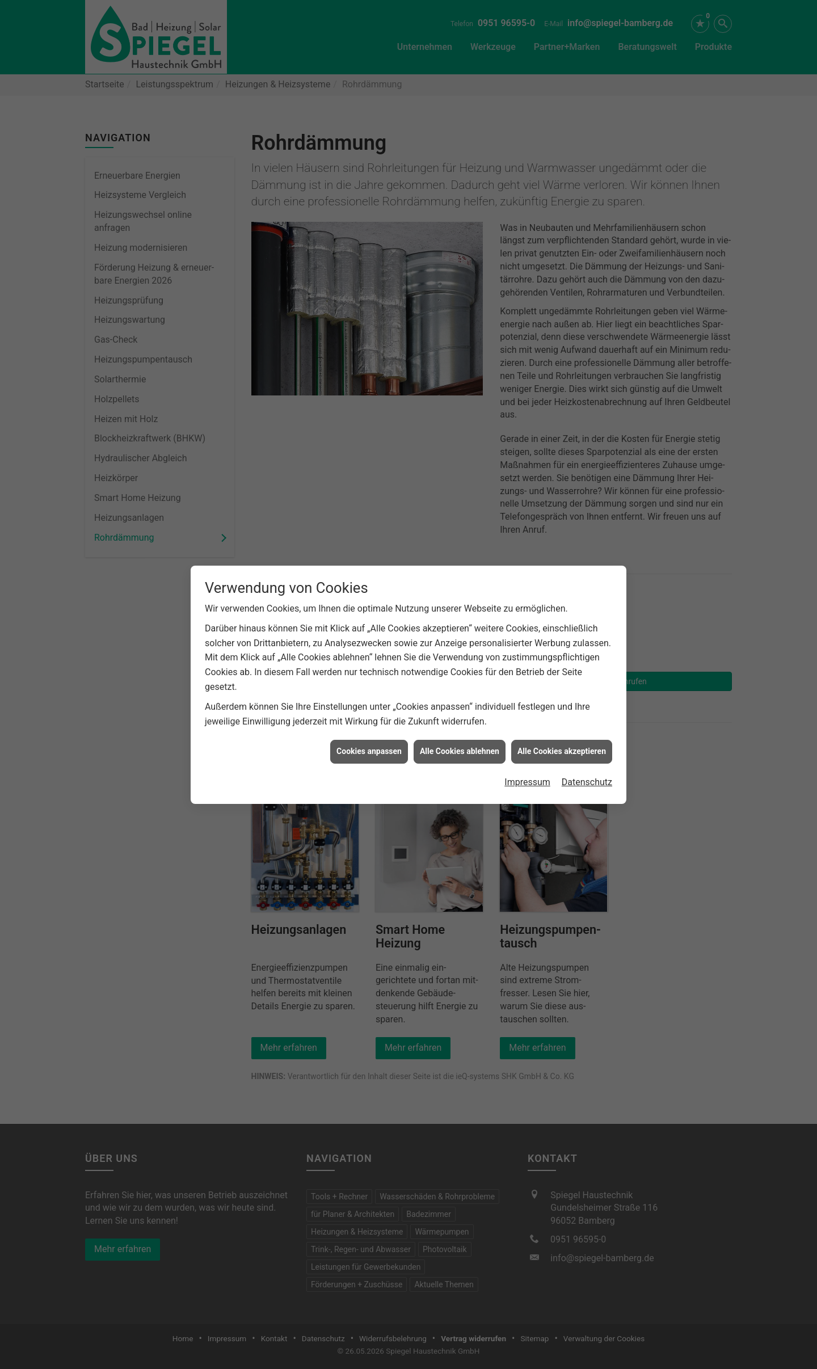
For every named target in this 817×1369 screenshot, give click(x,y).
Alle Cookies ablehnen (459, 751)
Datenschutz (587, 782)
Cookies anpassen (369, 751)
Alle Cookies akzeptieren (561, 751)
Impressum (527, 782)
